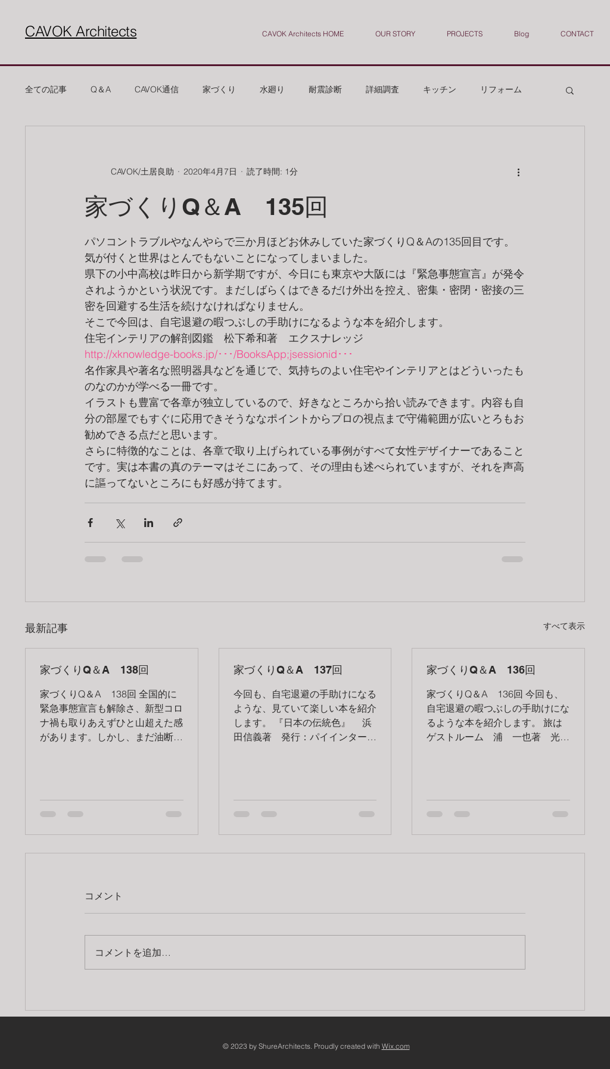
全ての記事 (46, 89)
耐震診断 (325, 89)
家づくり (219, 89)
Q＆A (101, 89)
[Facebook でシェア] (90, 522)
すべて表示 (564, 626)
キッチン (439, 89)
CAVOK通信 (157, 89)
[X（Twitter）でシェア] (119, 522)
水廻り (272, 89)
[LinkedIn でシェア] (148, 522)
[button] (569, 90)
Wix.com (396, 1046)
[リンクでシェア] (177, 522)
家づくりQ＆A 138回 (94, 669)
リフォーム (501, 89)
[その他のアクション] (518, 171)
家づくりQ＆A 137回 (288, 669)
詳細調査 (382, 89)
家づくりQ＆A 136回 (481, 669)
